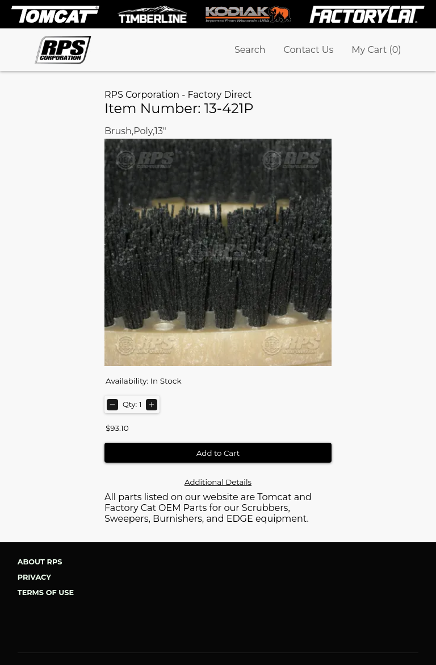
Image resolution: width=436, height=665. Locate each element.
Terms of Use (46, 592)
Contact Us (309, 49)
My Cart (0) (376, 49)
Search (250, 49)
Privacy (34, 577)
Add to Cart (218, 453)
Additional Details (218, 482)
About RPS (40, 562)
